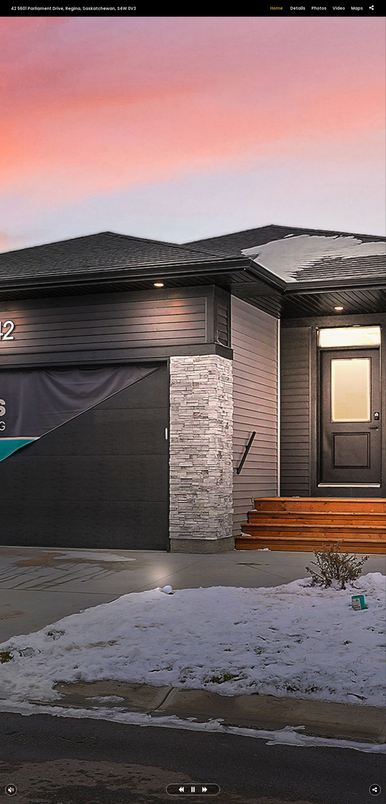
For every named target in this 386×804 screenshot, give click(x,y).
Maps (357, 8)
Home (276, 8)
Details (297, 8)
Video (339, 8)
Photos (318, 8)
